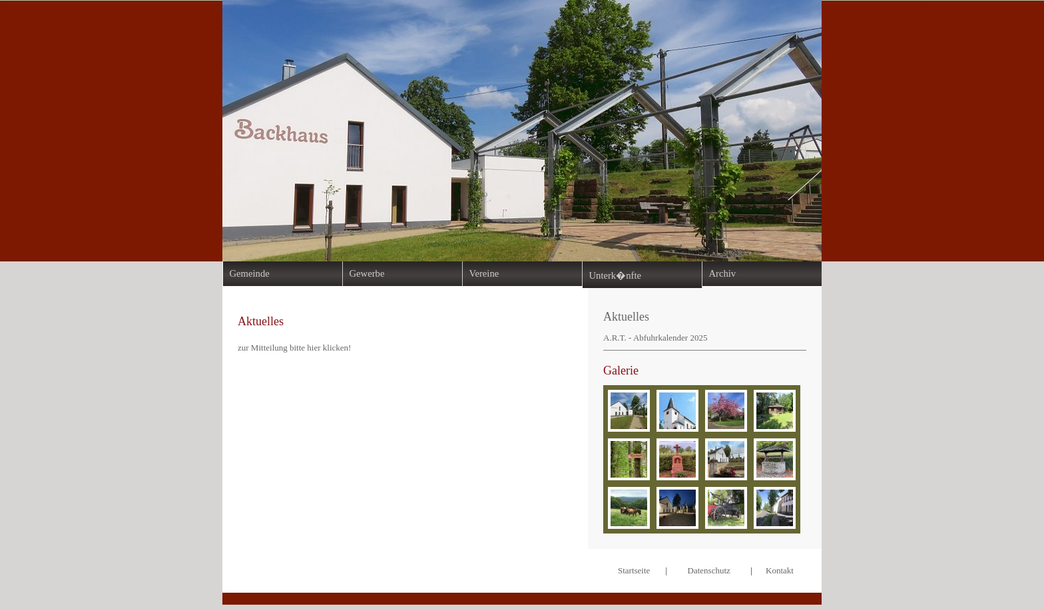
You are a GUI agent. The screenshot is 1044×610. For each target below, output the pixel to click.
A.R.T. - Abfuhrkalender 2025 (655, 338)
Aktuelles (626, 316)
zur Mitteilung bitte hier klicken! (294, 348)
